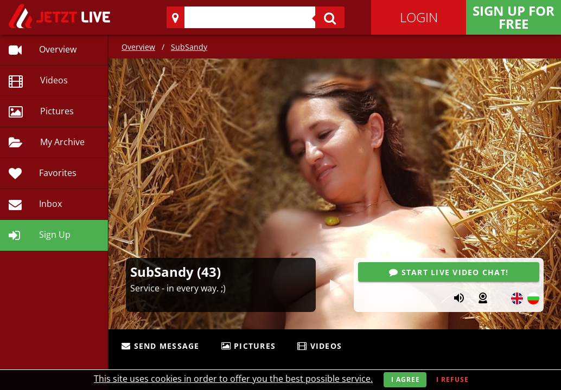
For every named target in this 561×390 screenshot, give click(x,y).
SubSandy (189, 47)
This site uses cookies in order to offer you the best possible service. (233, 379)
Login (419, 17)
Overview (138, 47)
